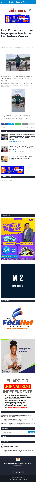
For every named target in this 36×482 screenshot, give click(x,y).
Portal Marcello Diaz (18, 2)
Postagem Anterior (6, 127)
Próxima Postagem (30, 127)
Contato (20, 479)
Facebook (14, 479)
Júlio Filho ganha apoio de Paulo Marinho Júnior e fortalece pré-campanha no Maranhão (21, 158)
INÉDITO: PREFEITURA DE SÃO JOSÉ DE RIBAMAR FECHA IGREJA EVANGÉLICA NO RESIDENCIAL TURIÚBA (16, 416)
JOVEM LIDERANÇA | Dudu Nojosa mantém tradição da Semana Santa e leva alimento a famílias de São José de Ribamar (18, 424)
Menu (1, 2)
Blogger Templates (21, 477)
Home (9, 479)
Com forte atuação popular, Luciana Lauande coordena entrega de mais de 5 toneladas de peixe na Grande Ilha (17, 420)
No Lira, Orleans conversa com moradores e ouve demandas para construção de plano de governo (21, 148)
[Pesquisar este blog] (14, 432)
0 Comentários (24, 40)
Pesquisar (34, 2)
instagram (25, 479)
